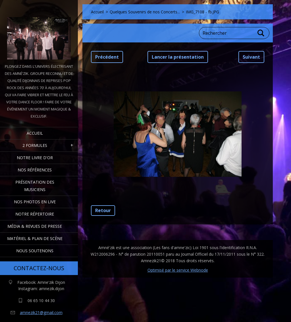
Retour (103, 210)
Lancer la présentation (178, 57)
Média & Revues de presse (34, 226)
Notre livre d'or (35, 157)
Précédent (107, 57)
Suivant (251, 57)
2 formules (34, 145)
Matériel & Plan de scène (35, 238)
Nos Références (35, 170)
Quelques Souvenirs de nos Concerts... (145, 12)
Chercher (261, 33)
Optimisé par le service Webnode (177, 270)
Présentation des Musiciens (34, 185)
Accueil (35, 133)
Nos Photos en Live (35, 201)
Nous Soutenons (34, 250)
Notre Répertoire (34, 214)
